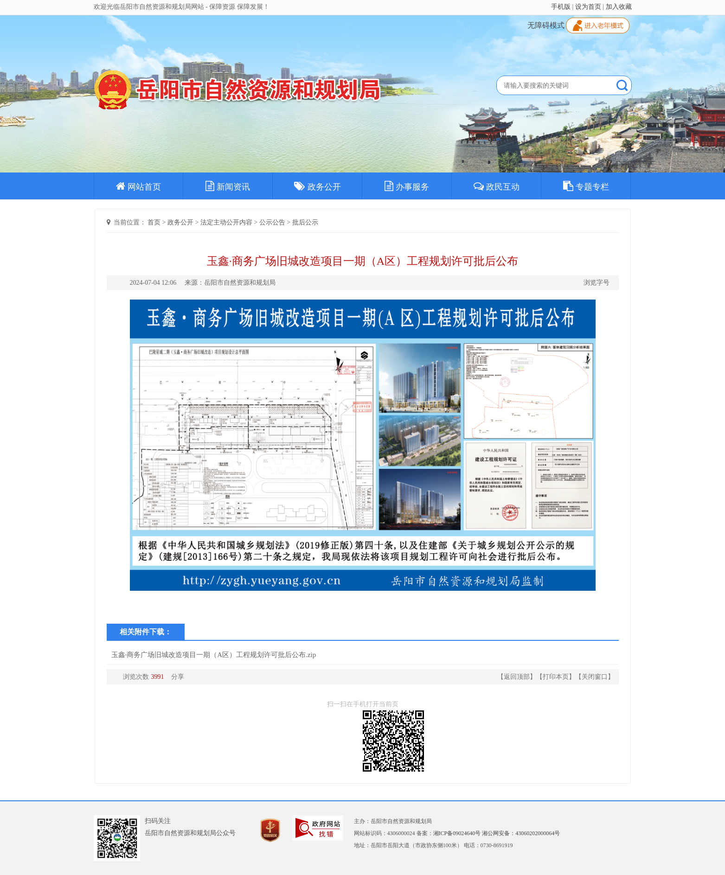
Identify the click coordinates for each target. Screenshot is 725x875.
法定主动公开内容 (226, 222)
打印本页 (556, 676)
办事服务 (407, 185)
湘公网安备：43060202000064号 (521, 833)
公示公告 (272, 222)
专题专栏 (586, 185)
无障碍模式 (546, 25)
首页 (154, 222)
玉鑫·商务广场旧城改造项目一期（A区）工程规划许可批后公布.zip (213, 654)
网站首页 (138, 185)
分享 (177, 676)
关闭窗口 (595, 676)
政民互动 (497, 185)
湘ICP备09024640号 (457, 833)
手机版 (561, 6)
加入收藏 (619, 6)
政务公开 (317, 185)
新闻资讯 (227, 185)
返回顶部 (517, 676)
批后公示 (305, 222)
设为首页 (588, 6)
